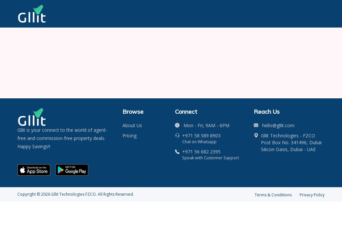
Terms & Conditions (273, 195)
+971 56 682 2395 (201, 151)
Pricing (129, 135)
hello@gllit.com (278, 125)
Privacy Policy (312, 195)
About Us (132, 125)
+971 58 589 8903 (201, 135)
